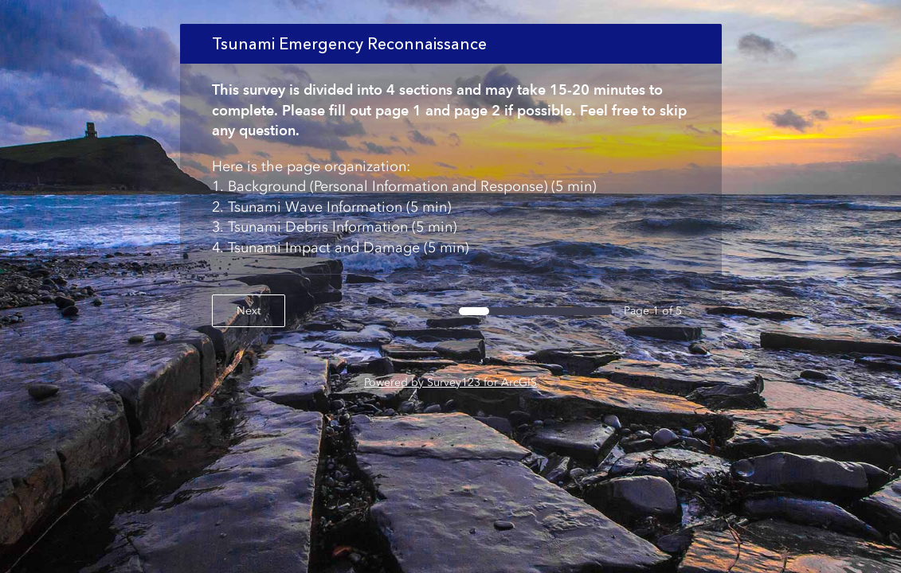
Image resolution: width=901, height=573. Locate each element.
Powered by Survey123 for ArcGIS (450, 382)
